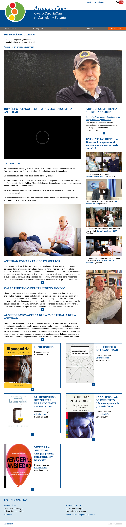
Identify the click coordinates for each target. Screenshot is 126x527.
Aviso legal (8, 524)
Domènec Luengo (73, 505)
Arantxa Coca (51, 8)
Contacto (89, 28)
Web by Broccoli (115, 524)
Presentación (10, 28)
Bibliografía (38, 28)
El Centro (64, 28)
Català (88, 2)
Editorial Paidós (102, 358)
